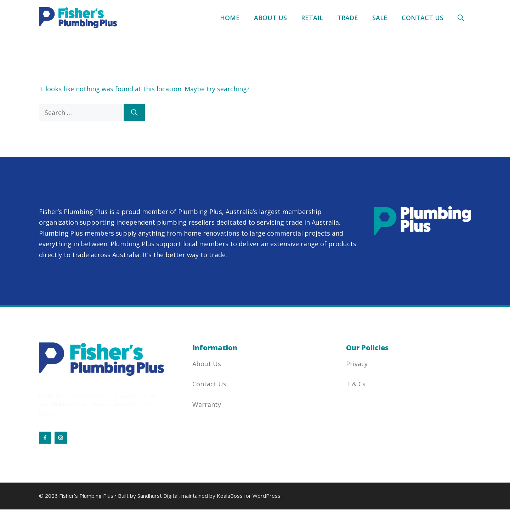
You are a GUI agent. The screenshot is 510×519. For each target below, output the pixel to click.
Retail (312, 17)
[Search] (134, 112)
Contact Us (422, 17)
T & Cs (356, 384)
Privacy (357, 363)
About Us (270, 17)
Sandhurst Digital (157, 495)
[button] (460, 17)
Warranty (206, 404)
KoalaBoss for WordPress (248, 495)
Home (230, 17)
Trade (347, 17)
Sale (379, 17)
